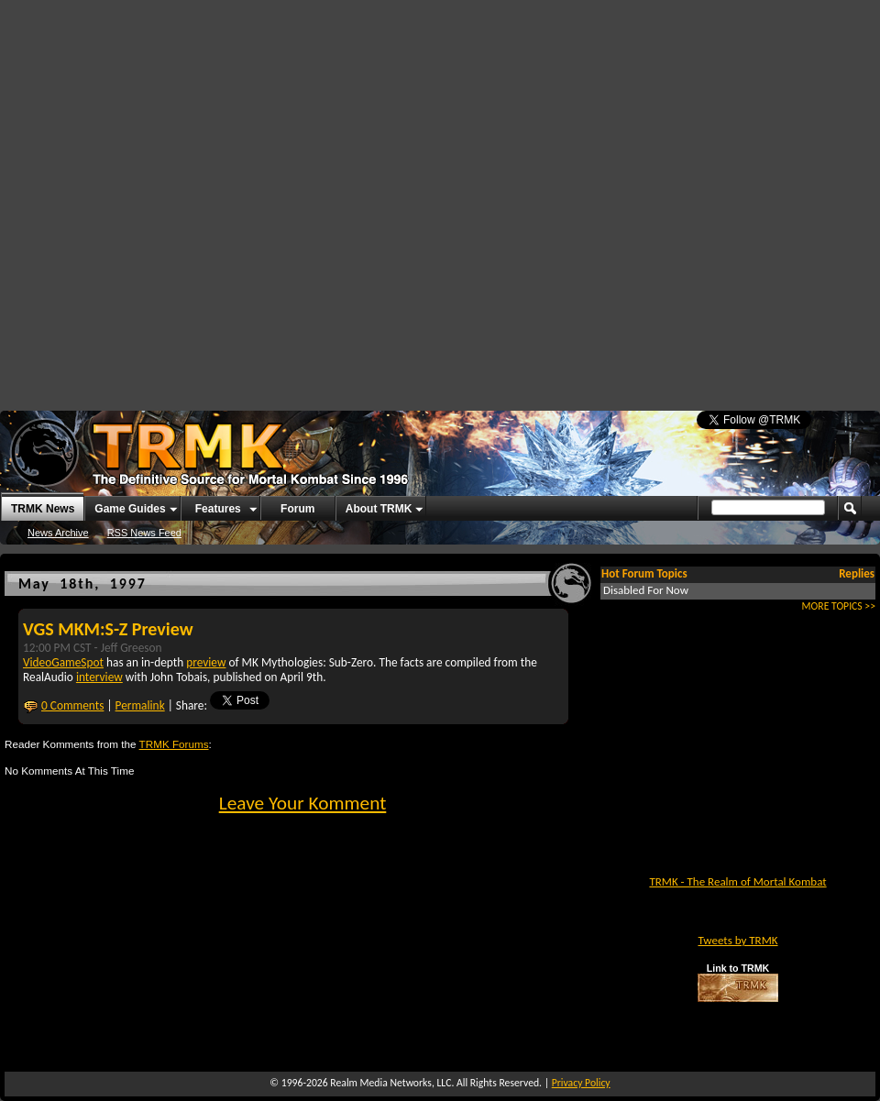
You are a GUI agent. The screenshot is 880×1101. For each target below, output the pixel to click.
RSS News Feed (144, 532)
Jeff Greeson (131, 647)
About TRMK (379, 508)
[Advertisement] (189, 198)
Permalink (140, 705)
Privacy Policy (581, 1082)
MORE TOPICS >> (838, 606)
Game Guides (129, 508)
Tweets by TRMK (737, 940)
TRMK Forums (174, 744)
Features (218, 508)
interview (99, 677)
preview (206, 662)
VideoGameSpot (63, 662)
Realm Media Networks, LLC (390, 1082)
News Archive (58, 532)
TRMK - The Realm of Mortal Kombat (737, 881)
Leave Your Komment (303, 803)
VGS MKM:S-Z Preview (108, 629)
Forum (297, 508)
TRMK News (42, 508)
